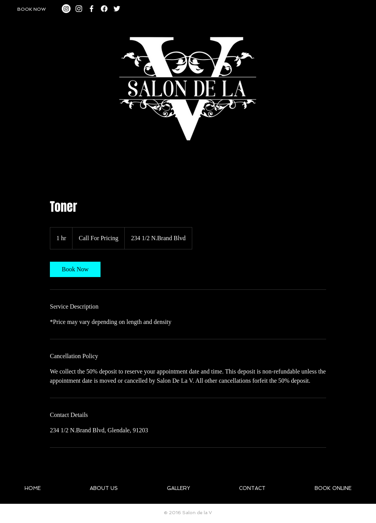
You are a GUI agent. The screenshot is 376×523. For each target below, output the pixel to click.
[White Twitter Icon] (116, 8)
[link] (75, 269)
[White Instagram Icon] (78, 8)
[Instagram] (66, 8)
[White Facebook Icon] (91, 8)
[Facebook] (104, 8)
